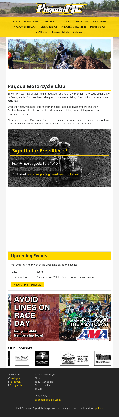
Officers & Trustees (73, 26)
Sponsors (82, 21)
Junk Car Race (48, 26)
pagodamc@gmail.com (48, 399)
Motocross (31, 21)
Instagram (16, 378)
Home (16, 21)
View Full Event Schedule (27, 284)
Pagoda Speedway (24, 26)
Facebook (15, 381)
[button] (13, 54)
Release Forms (60, 32)
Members (41, 32)
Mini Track (65, 21)
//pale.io (98, 408)
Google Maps (17, 385)
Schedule (48, 21)
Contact (78, 32)
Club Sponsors (20, 348)
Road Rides (99, 21)
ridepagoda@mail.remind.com (53, 174)
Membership (98, 26)
